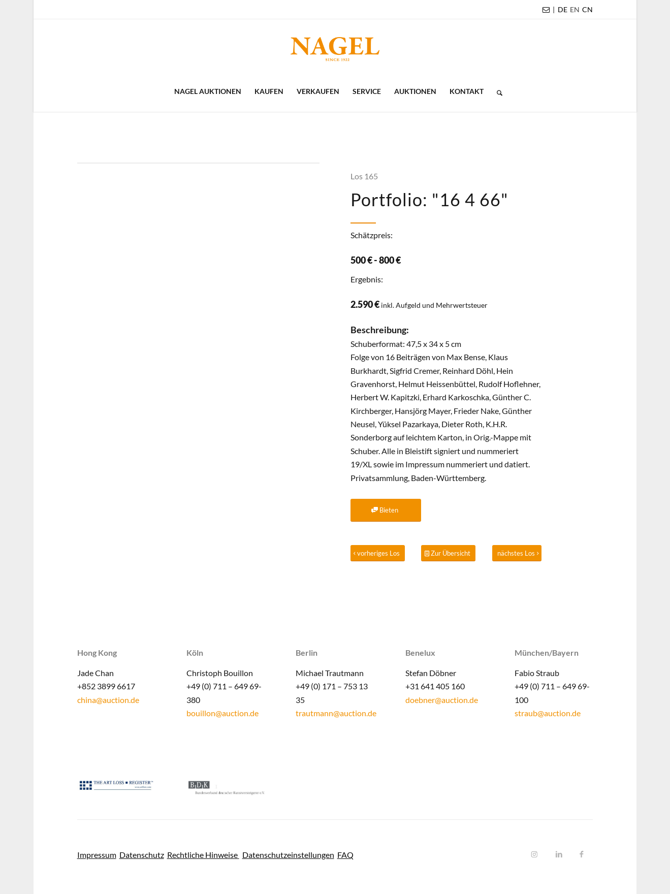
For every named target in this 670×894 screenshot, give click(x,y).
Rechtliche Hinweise (203, 854)
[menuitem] (562, 9)
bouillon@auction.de (222, 713)
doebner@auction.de (441, 700)
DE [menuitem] (562, 9)
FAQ (345, 854)
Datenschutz (141, 854)
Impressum (96, 854)
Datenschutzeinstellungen (288, 854)
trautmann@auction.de (336, 713)
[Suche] (496, 91)
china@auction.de (108, 700)
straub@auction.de (548, 713)
